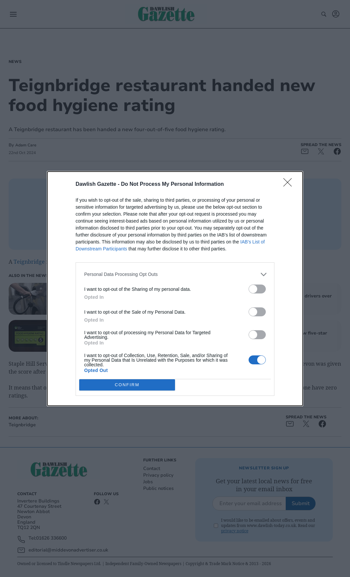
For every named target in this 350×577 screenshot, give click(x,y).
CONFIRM (127, 384)
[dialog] (175, 289)
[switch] (257, 289)
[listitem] (175, 274)
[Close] (289, 184)
